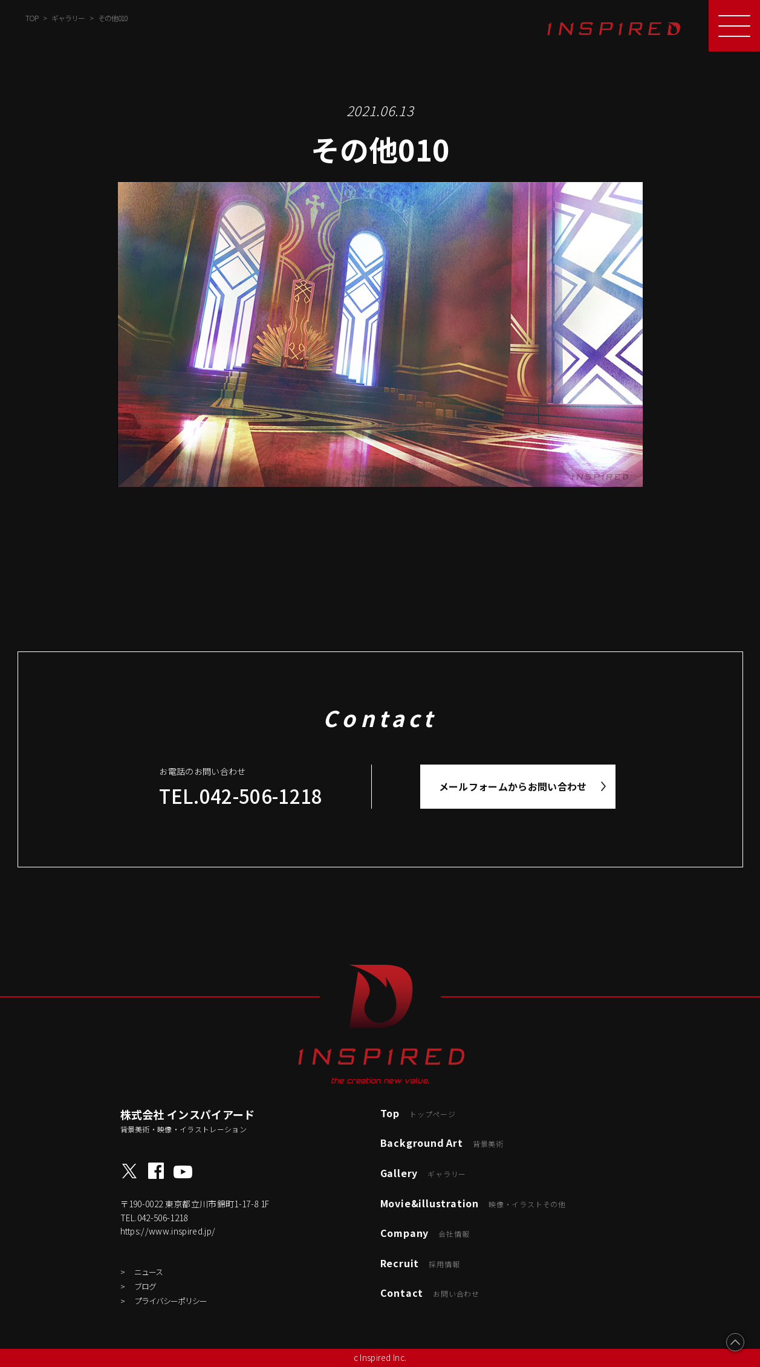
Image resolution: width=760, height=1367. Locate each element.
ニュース (148, 1271)
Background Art (442, 1142)
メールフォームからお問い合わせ (513, 786)
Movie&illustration (473, 1203)
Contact (429, 1292)
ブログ (145, 1286)
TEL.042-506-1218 (240, 796)
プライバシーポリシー (170, 1301)
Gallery (423, 1173)
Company (425, 1232)
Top (418, 1113)
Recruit (420, 1263)
